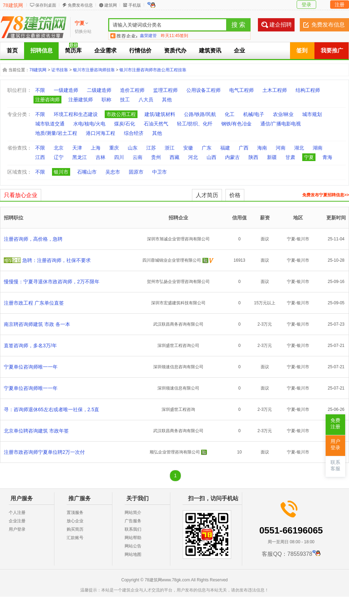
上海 (96, 148)
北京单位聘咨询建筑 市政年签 (36, 431)
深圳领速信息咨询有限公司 (178, 366)
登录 (306, 4)
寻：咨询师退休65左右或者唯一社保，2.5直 (51, 409)
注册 (339, 4)
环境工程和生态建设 (76, 114)
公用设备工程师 (203, 90)
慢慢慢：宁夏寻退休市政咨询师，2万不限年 (51, 281)
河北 (193, 157)
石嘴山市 (87, 172)
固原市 (136, 172)
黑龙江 (79, 157)
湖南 (317, 148)
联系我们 (133, 529)
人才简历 (207, 195)
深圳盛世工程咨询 (178, 409)
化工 (230, 114)
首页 (12, 50)
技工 (125, 99)
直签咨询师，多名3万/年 (30, 345)
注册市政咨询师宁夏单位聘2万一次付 (44, 452)
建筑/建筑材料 (159, 114)
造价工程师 (132, 90)
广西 (243, 148)
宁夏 (309, 157)
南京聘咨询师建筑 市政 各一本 (37, 324)
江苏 (151, 148)
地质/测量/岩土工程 (56, 133)
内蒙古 (232, 157)
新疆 (272, 157)
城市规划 (312, 114)
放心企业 (75, 520)
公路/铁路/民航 (200, 114)
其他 (167, 99)
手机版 (134, 5)
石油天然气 (156, 123)
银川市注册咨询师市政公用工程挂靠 (152, 69)
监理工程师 (165, 90)
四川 (119, 157)
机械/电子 (253, 114)
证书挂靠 (59, 69)
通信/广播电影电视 (280, 123)
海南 (262, 148)
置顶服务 (75, 512)
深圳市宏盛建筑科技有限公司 (178, 302)
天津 (77, 148)
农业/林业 (283, 114)
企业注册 (17, 520)
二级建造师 (99, 90)
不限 (40, 90)
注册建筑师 (80, 99)
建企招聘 (280, 25)
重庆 (114, 148)
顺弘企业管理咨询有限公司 (175, 452)
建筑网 (110, 5)
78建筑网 (13, 5)
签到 (301, 50)
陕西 (253, 157)
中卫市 (159, 172)
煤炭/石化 (124, 123)
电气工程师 (241, 90)
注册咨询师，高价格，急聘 (33, 239)
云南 (137, 157)
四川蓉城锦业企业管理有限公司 (171, 260)
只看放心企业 (20, 195)
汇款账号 (75, 537)
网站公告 (133, 546)
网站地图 (133, 554)
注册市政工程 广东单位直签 (34, 303)
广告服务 (133, 520)
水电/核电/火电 (89, 123)
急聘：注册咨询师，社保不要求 (56, 260)
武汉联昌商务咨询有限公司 (178, 324)
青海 (327, 157)
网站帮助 (133, 537)
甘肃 (290, 157)
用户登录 (17, 529)
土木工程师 (274, 90)
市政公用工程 (121, 114)
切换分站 (83, 31)
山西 (211, 157)
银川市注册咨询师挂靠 (94, 69)
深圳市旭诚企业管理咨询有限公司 (178, 239)
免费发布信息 (80, 5)
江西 (40, 157)
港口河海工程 (100, 133)
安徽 (188, 148)
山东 (133, 148)
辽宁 (59, 157)
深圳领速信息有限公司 (178, 388)
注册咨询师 (47, 99)
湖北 (299, 148)
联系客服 (335, 465)
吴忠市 (112, 172)
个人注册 (17, 512)
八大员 (146, 99)
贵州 (156, 157)
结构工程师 (308, 90)
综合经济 (133, 133)
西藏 (174, 157)
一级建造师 (66, 90)
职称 (106, 99)
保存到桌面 (45, 5)
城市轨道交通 (50, 123)
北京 (59, 148)
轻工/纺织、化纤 (195, 123)
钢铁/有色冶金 (236, 123)
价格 (234, 195)
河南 (280, 148)
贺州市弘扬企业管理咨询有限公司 (178, 281)
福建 (225, 148)
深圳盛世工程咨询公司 (178, 345)
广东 (206, 148)
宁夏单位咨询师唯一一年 (31, 367)
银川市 (61, 172)
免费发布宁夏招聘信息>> (325, 194)
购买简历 (75, 529)
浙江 (169, 148)
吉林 (100, 157)
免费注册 (335, 423)
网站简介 (133, 512)
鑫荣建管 (148, 35)
